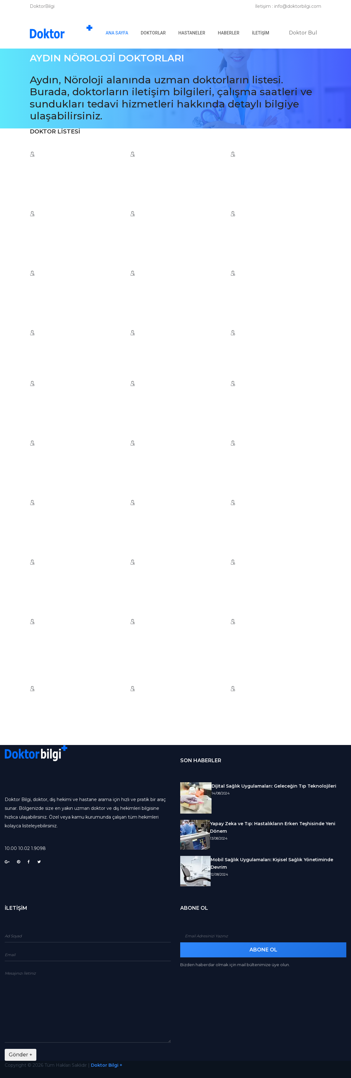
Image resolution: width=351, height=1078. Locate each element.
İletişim (260, 32)
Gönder (20, 1055)
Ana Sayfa (120, 32)
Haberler (228, 32)
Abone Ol (263, 950)
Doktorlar (153, 32)
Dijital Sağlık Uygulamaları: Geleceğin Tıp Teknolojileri (274, 786)
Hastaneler (191, 32)
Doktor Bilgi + (106, 1065)
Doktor (303, 33)
